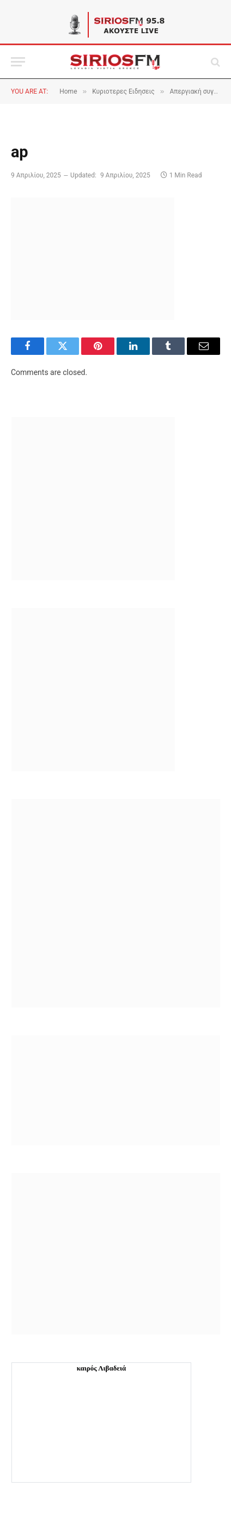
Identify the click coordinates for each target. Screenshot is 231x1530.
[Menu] (18, 62)
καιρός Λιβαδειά (101, 1368)
